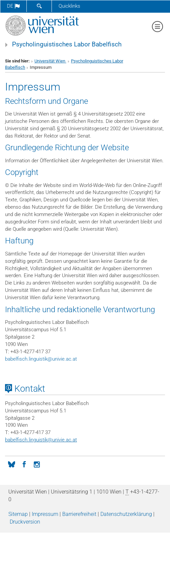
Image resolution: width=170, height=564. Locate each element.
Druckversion (25, 522)
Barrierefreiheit (79, 514)
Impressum (45, 514)
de (13, 6)
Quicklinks (69, 6)
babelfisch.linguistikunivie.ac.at (41, 359)
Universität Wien (50, 60)
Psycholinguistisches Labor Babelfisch (66, 44)
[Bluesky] (11, 463)
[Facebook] (24, 463)
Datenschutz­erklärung (126, 514)
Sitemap (18, 514)
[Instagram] (36, 463)
